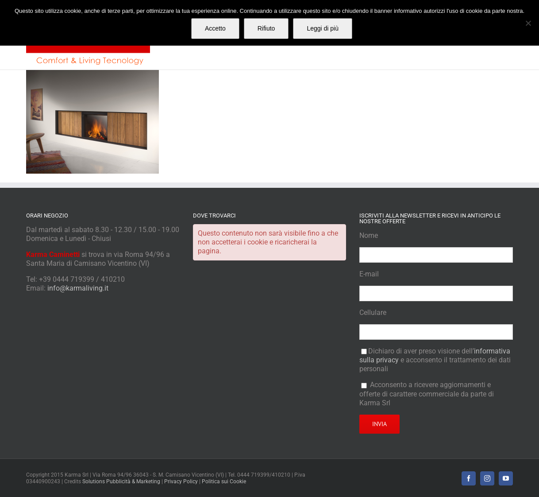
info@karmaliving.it (77, 288)
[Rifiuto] (528, 23)
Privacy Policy (181, 481)
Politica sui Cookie (224, 481)
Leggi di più (323, 28)
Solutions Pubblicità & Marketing (121, 481)
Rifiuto (266, 28)
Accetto (215, 28)
